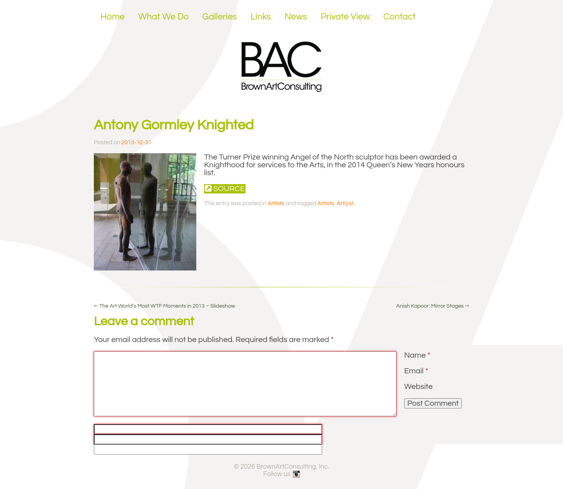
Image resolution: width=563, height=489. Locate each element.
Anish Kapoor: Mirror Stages (432, 306)
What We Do (163, 16)
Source (225, 188)
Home (112, 16)
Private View (345, 16)
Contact (400, 16)
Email (416, 371)
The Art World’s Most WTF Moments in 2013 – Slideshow (164, 306)
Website (418, 386)
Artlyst (345, 203)
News (296, 16)
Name (417, 355)
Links (261, 16)
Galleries (219, 16)
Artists (276, 203)
